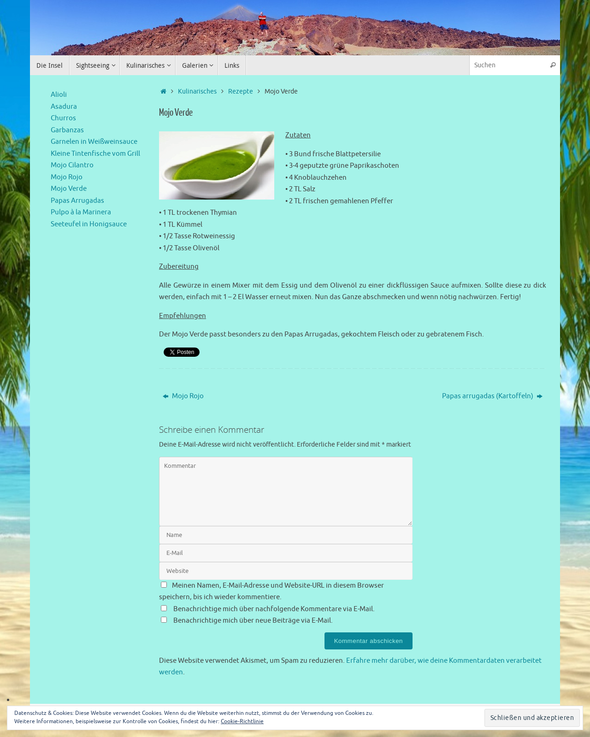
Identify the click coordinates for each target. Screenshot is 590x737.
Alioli (59, 94)
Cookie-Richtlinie (242, 721)
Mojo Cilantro (72, 165)
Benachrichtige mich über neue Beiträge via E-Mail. (253, 620)
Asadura (64, 106)
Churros (63, 118)
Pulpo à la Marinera (81, 212)
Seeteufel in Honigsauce (89, 224)
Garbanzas (67, 130)
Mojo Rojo (183, 396)
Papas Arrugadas (77, 200)
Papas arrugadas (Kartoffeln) (492, 396)
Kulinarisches (197, 91)
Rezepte (240, 91)
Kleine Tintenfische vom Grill (95, 153)
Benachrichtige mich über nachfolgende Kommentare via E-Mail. (274, 609)
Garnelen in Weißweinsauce (94, 141)
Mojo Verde (69, 188)
